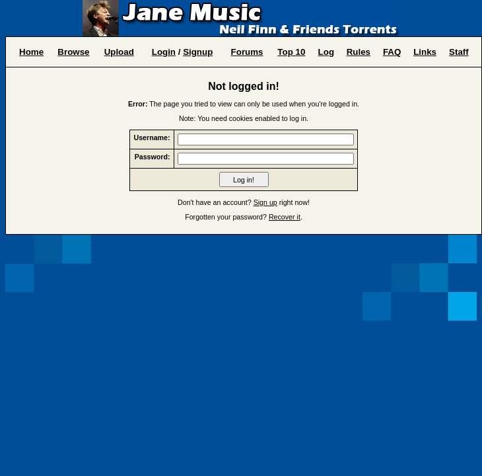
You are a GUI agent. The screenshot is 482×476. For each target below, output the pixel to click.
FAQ (392, 52)
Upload (119, 52)
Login (164, 52)
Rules (358, 52)
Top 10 (291, 52)
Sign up (265, 202)
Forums (247, 52)
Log (326, 52)
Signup (198, 52)
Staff (459, 52)
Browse (73, 52)
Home (31, 52)
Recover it (284, 217)
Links (424, 52)
